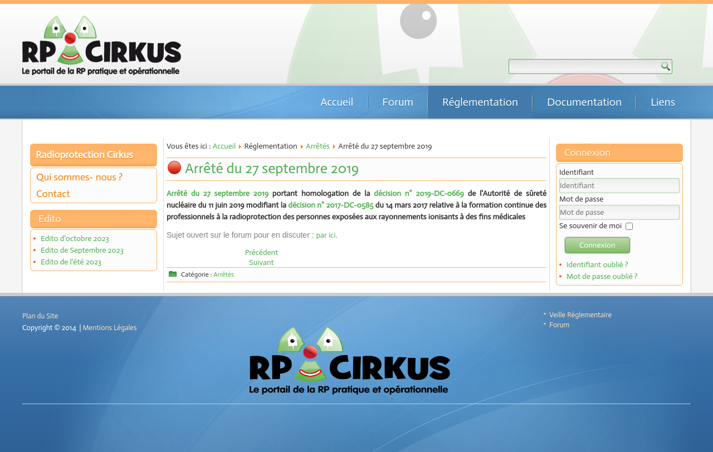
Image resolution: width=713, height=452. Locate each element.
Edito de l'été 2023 (71, 262)
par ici (325, 235)
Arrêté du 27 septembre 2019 (272, 168)
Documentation (584, 102)
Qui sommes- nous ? (79, 177)
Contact (53, 194)
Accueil (336, 102)
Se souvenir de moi (590, 225)
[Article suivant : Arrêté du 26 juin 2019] (261, 262)
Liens (663, 102)
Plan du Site (40, 316)
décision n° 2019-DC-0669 (418, 193)
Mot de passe (581, 199)
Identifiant (576, 172)
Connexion (597, 245)
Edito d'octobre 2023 (75, 238)
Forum (397, 102)
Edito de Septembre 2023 (82, 250)
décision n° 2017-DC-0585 (330, 205)
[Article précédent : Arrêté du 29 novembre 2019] (262, 252)
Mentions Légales (110, 327)
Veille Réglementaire (580, 315)
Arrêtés (318, 146)
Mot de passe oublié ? (602, 276)
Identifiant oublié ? (597, 264)
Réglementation (480, 102)
